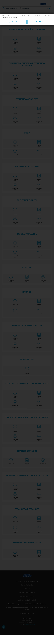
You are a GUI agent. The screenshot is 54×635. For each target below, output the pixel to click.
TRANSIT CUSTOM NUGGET (27, 542)
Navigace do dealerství (27, 593)
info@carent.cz (30, 624)
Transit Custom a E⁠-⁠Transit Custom (27, 475)
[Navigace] (50, 4)
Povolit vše (39, 22)
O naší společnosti (27, 614)
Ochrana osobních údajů (27, 600)
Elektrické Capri (27, 200)
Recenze (27, 589)
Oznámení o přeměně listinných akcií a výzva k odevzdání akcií (27, 609)
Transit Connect (27, 451)
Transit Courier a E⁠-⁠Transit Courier (27, 417)
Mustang (27, 267)
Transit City (27, 359)
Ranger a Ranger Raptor (27, 325)
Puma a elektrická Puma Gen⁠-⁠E (27, 29)
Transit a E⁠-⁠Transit (27, 509)
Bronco (27, 292)
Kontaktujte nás (27, 585)
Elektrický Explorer (27, 166)
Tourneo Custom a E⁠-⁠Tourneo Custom (27, 383)
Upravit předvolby (14, 22)
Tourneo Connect (27, 99)
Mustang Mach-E (27, 234)
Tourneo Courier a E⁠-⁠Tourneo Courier (27, 64)
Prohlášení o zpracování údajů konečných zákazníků (27, 604)
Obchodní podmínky (27, 596)
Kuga (27, 133)
